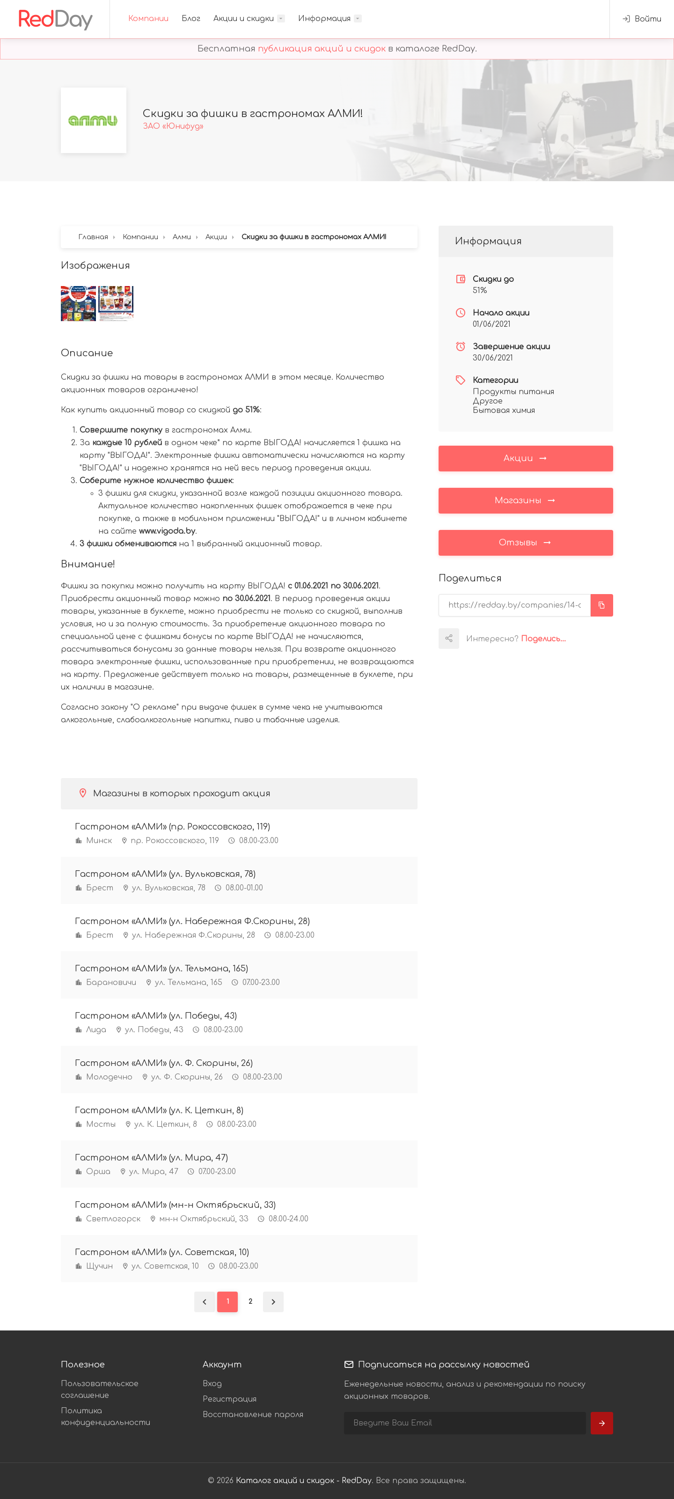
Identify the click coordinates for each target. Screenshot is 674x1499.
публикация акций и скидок (322, 48)
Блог (191, 19)
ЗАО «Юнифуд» (173, 126)
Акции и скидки (243, 19)
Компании (148, 19)
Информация (324, 19)
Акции (526, 458)
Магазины (526, 500)
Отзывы (525, 542)
